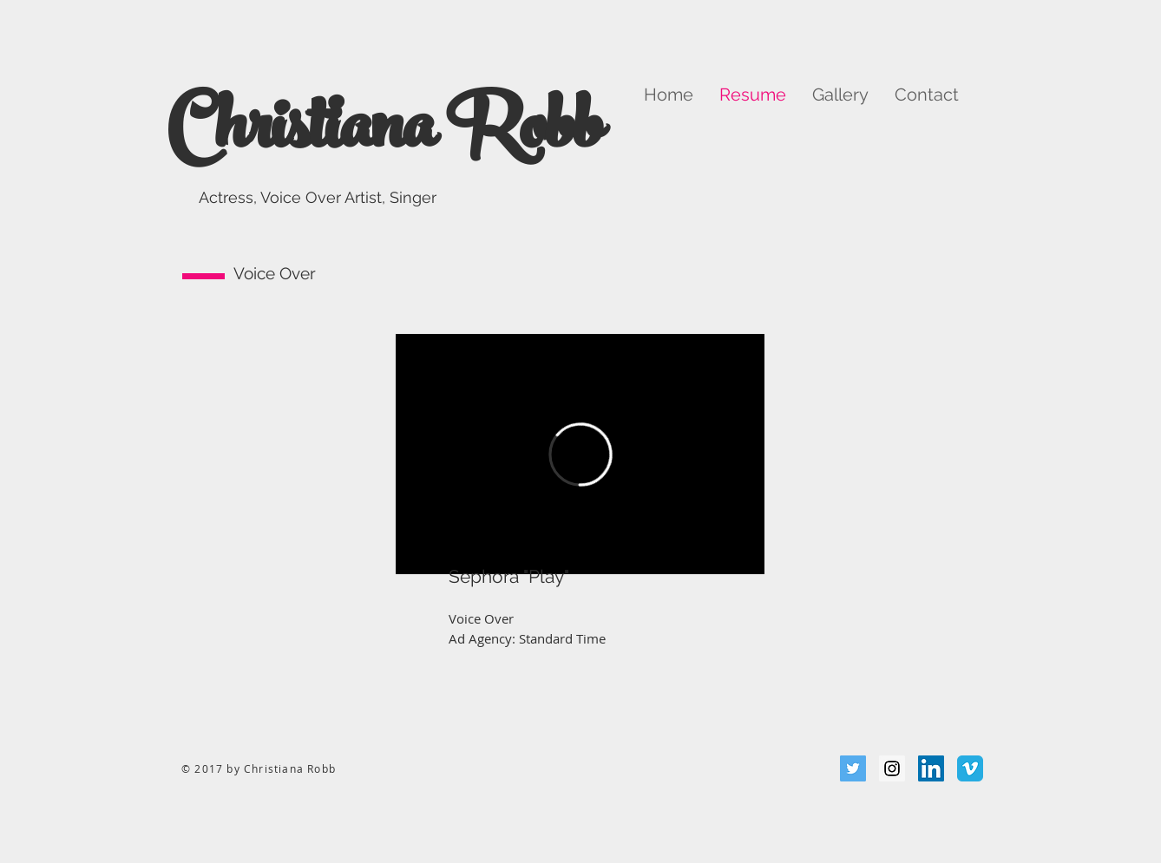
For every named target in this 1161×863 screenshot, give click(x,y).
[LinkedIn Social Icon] (931, 768)
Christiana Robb (383, 136)
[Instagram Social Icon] (892, 768)
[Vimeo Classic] (970, 768)
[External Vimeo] (580, 454)
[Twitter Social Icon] (853, 768)
